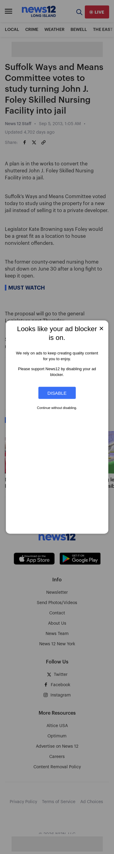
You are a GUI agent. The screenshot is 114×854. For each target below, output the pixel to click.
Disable (57, 392)
